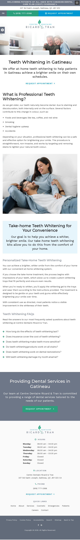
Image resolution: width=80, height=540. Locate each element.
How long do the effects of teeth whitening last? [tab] (32, 332)
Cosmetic (41, 506)
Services (30, 506)
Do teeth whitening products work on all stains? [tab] (32, 347)
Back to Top (69, 520)
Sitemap (58, 520)
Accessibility (39, 520)
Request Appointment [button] (60, 13)
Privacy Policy (11, 520)
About (21, 506)
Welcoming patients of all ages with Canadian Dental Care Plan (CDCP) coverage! (40, 3)
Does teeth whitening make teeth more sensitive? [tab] (33, 342)
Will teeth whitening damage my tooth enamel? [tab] (32, 357)
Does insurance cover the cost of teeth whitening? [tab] (33, 337)
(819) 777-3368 (40, 489)
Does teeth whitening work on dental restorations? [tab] (33, 352)
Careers (35, 510)
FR (3, 13)
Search (49, 520)
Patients (65, 506)
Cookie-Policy (25, 520)
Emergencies (53, 506)
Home (13, 506)
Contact (44, 510)
